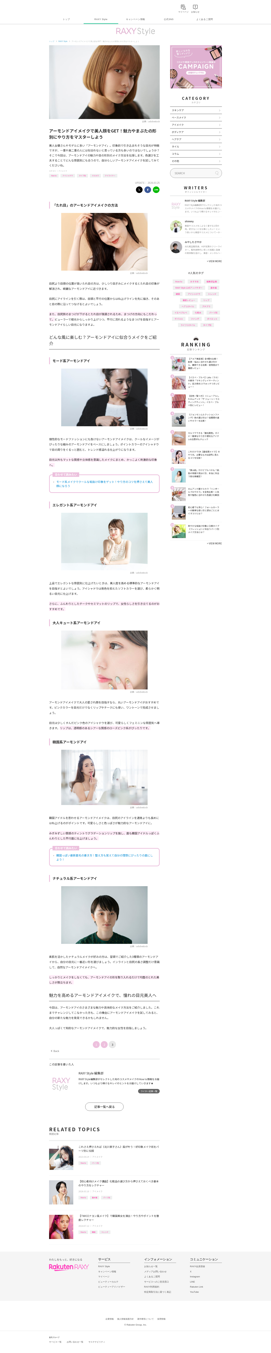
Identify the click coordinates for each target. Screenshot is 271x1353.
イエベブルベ (181, 312)
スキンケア (178, 110)
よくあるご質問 (204, 19)
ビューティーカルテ (108, 1281)
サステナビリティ (96, 1342)
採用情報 (161, 1319)
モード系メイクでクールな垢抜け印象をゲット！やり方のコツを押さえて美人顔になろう (104, 484)
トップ (66, 19)
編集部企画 (212, 281)
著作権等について (145, 1319)
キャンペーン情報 (135, 19)
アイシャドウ (68, 175)
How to (54, 175)
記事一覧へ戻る (104, 1106)
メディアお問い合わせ (155, 1271)
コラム (175, 153)
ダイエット (212, 318)
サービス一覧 (55, 1342)
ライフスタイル (188, 324)
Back (55, 1051)
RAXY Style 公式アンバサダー (189, 287)
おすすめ (194, 281)
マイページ (103, 1276)
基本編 (94, 1197)
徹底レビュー (189, 300)
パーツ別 (95, 1163)
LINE (192, 1281)
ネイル (175, 146)
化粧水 (198, 312)
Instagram (195, 1276)
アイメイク (62, 171)
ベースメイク (179, 117)
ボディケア (178, 132)
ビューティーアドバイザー (111, 1286)
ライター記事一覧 (149, 1091)
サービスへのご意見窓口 (156, 1281)
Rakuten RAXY (64, 8)
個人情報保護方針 (125, 1319)
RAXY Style (100, 19)
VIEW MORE (214, 261)
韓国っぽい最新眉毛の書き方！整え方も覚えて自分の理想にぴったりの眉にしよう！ (104, 857)
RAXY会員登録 (197, 1266)
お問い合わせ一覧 (75, 1342)
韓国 (93, 1232)
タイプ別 (82, 175)
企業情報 (109, 1319)
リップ (206, 300)
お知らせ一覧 (151, 1266)
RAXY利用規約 (151, 1286)
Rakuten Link (196, 1286)
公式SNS (169, 19)
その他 (175, 161)
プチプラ (206, 306)
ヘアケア (176, 139)
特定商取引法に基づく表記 (157, 1292)
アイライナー (110, 175)
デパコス (179, 318)
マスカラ (95, 175)
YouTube (194, 1292)
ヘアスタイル (188, 306)
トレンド (104, 1232)
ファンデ (195, 318)
